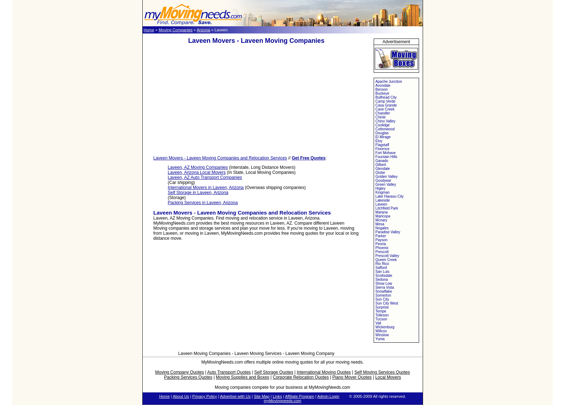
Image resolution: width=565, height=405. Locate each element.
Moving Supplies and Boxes (242, 377)
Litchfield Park (386, 208)
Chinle (380, 117)
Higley (380, 188)
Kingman (382, 192)
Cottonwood (385, 129)
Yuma (380, 339)
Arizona (203, 30)
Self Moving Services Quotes (382, 372)
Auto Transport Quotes (229, 372)
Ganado (381, 161)
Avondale (383, 85)
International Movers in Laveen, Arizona (206, 187)
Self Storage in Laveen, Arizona (198, 192)
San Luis (382, 272)
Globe (380, 173)
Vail (378, 323)
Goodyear (383, 181)
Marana (381, 212)
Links (277, 396)
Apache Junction (388, 82)
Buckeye (382, 93)
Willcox (381, 331)
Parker (380, 236)
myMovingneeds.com (282, 401)
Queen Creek (386, 260)
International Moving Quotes (324, 372)
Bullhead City (386, 97)
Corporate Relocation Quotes (301, 377)
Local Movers (388, 377)
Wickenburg (385, 327)
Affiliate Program (299, 396)
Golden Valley (386, 177)
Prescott (382, 252)
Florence (382, 149)
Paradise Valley (387, 232)
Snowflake (383, 291)
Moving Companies (175, 30)
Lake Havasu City (389, 196)
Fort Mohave (385, 153)
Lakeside (382, 200)
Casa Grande (386, 105)
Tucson (381, 319)
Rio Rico (382, 264)
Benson (381, 89)
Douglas (382, 133)
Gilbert (380, 165)
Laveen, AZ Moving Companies (198, 167)
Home (149, 30)
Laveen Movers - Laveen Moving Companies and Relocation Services (220, 158)
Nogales (382, 228)
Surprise (382, 307)
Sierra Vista (384, 287)
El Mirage (383, 137)
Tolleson (382, 315)
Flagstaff (382, 145)
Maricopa (382, 216)
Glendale (382, 169)
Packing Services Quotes (188, 377)
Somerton (383, 295)
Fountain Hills (386, 157)
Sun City (382, 299)
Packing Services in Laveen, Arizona (203, 202)
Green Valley (385, 184)
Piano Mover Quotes (352, 377)
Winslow (382, 335)
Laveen (381, 204)
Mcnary (381, 220)
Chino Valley (385, 121)
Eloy (378, 141)
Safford (381, 268)
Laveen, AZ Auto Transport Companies (205, 177)
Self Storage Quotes (273, 372)
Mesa (379, 224)
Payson (381, 240)
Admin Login (328, 396)
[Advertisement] (256, 100)
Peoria (380, 244)
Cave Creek (385, 109)
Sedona (381, 280)
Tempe (380, 311)
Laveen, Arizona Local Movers (197, 172)
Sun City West (386, 303)
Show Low (383, 283)
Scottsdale (383, 276)
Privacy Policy (204, 396)
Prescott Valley (387, 256)
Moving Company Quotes (179, 372)
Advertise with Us (235, 396)
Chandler (382, 113)
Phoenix (381, 248)
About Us (181, 396)
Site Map (261, 396)
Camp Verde (385, 101)
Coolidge (382, 125)
